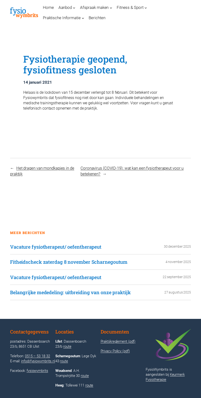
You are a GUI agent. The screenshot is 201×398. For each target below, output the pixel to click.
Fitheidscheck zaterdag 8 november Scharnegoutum (68, 262)
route (67, 346)
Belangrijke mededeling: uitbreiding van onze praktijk (70, 292)
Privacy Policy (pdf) (115, 351)
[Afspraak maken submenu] (111, 7)
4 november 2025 (178, 262)
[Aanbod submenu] (74, 7)
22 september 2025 (177, 277)
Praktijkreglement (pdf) (118, 341)
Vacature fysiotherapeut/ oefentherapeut (55, 247)
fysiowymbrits (37, 371)
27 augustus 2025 (177, 292)
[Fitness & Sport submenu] (145, 7)
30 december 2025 (177, 246)
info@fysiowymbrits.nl (38, 361)
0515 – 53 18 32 (37, 356)
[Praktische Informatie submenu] (83, 18)
